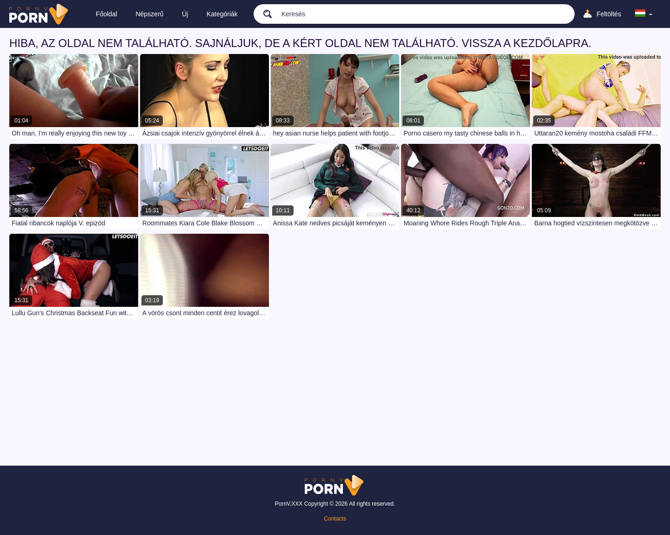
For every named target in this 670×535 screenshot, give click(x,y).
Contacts (335, 518)
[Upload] (601, 14)
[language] (644, 14)
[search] (263, 13)
